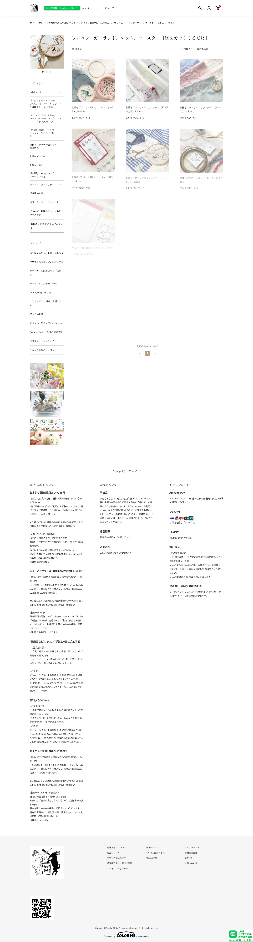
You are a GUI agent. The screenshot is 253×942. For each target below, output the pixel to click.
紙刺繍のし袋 (36, 193)
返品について (113, 852)
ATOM (154, 857)
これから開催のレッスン (42, 350)
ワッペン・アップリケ (41, 184)
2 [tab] (46, 72)
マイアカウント (192, 847)
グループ (109, 8)
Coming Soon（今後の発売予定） (47, 332)
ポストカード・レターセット (44, 202)
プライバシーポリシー (117, 868)
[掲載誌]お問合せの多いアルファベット (46, 226)
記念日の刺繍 (36, 314)
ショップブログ (153, 847)
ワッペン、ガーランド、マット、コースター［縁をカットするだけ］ (146, 23)
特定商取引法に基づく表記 (119, 863)
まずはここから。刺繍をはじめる (47, 252)
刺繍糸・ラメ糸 (38, 156)
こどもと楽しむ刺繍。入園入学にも (47, 303)
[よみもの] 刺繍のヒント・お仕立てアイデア (46, 213)
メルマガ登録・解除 (155, 852)
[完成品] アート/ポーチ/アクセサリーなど (43, 175)
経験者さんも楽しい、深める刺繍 (47, 261)
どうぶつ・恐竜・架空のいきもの (47, 323)
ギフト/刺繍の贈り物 (40, 292)
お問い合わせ (191, 863)
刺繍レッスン (36, 165)
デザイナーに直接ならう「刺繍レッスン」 (46, 272)
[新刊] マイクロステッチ (42, 341)
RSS (148, 857)
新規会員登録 (191, 852)
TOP (32, 23)
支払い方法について (116, 857)
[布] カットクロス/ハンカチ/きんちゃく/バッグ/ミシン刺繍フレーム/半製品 (73, 23)
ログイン (189, 857)
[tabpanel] (47, 52)
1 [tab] (43, 72)
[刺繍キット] (36, 92)
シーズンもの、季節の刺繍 (43, 283)
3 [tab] (50, 72)
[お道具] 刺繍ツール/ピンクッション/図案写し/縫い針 (43, 133)
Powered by (126, 934)
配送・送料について (116, 847)
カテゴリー (88, 8)
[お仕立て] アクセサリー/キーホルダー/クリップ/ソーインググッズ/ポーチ (43, 118)
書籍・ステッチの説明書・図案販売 (43, 146)
